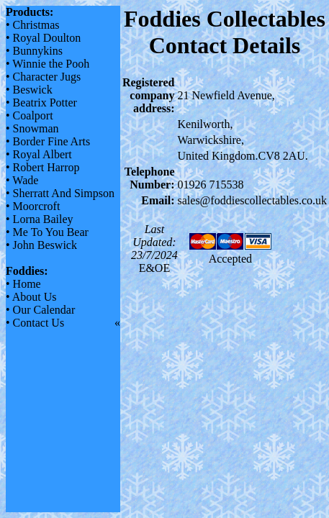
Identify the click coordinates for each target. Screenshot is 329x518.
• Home (23, 284)
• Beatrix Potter (41, 102)
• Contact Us (35, 323)
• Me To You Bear (47, 232)
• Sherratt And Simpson (60, 193)
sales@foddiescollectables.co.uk (253, 200)
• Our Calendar (40, 310)
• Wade (22, 180)
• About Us (31, 297)
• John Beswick (41, 245)
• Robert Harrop (42, 167)
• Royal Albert (39, 154)
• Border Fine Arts (48, 141)
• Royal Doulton (43, 38)
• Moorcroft (33, 206)
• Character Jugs (43, 77)
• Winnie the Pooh (47, 64)
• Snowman (32, 128)
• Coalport (29, 115)
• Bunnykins (34, 51)
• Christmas (33, 25)
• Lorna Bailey (39, 219)
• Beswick (29, 89)
